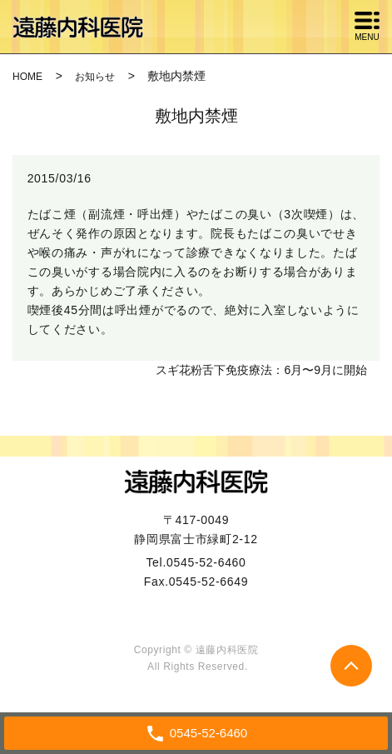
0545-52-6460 (206, 562)
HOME (27, 76)
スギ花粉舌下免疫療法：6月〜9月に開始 (261, 370)
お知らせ (95, 76)
